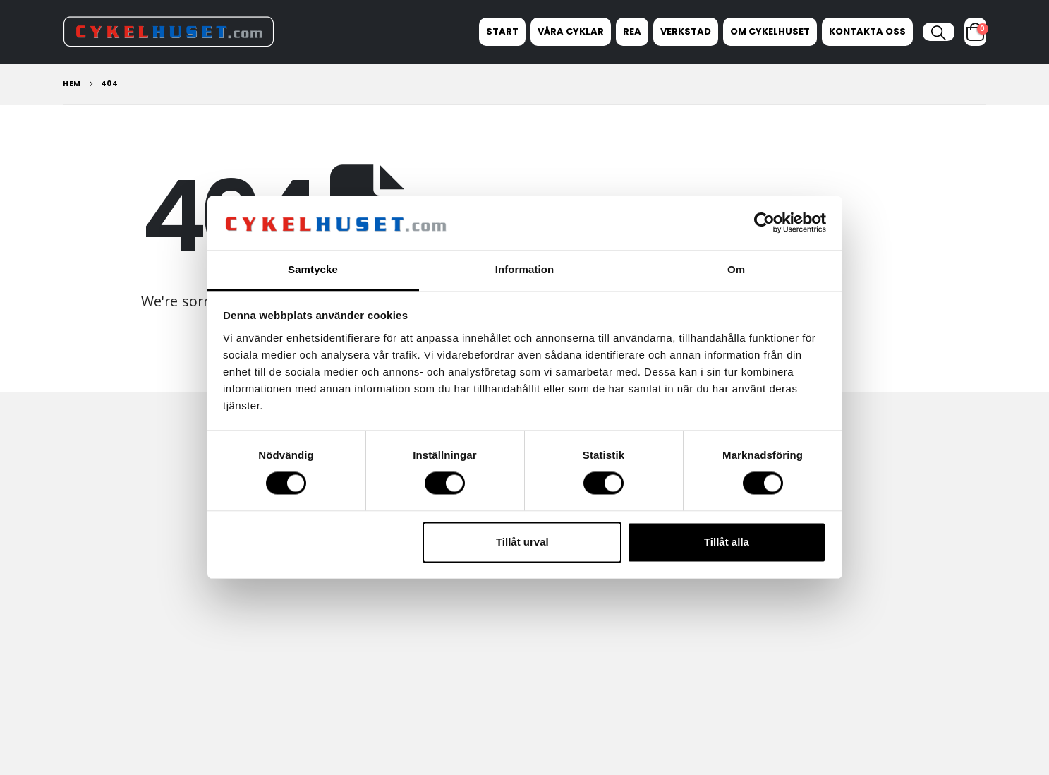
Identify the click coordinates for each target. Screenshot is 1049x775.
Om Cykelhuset (770, 31)
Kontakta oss (867, 31)
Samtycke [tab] (313, 269)
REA (632, 31)
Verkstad (685, 31)
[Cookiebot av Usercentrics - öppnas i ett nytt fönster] (764, 223)
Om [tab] (736, 269)
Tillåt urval (522, 542)
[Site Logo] (168, 31)
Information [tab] (524, 269)
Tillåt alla (726, 542)
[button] (938, 33)
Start (502, 31)
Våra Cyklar (571, 31)
